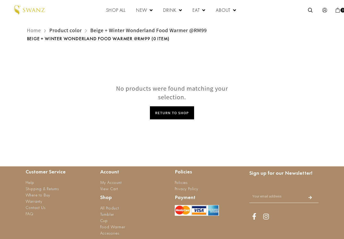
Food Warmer (112, 227)
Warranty (34, 201)
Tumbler (107, 214)
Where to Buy (38, 195)
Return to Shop (172, 112)
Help (30, 182)
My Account (111, 182)
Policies (181, 182)
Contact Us (36, 207)
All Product (109, 208)
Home (34, 30)
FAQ (29, 214)
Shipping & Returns (42, 188)
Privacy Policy (186, 188)
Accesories (109, 233)
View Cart (109, 188)
